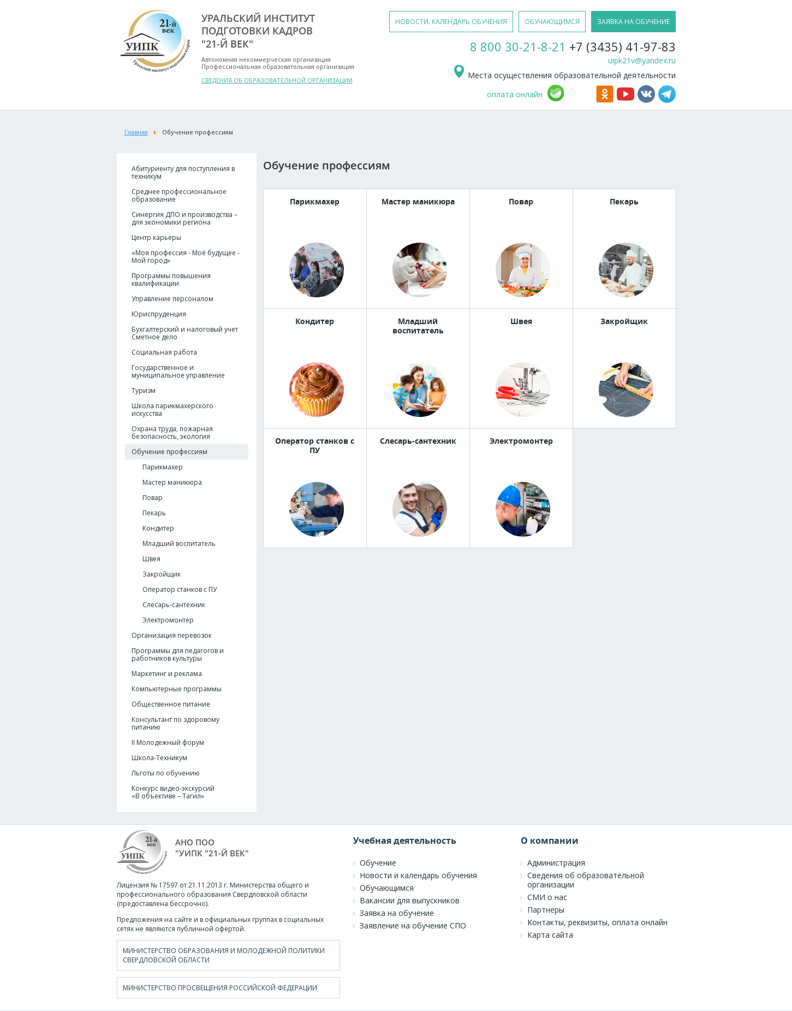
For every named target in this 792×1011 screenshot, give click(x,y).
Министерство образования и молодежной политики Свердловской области (224, 955)
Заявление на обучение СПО (413, 925)
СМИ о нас (547, 897)
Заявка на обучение (397, 913)
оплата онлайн (515, 94)
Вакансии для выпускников (410, 900)
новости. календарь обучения (451, 21)
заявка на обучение (633, 21)
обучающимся (552, 21)
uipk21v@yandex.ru (642, 60)
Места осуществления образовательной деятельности (564, 75)
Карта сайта (550, 935)
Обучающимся (387, 888)
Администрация (556, 862)
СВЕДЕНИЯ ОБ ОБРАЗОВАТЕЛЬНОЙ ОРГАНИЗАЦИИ (277, 80)
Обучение (378, 862)
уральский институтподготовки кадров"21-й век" (258, 30)
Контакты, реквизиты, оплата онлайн (597, 922)
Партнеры (545, 909)
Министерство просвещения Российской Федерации (220, 987)
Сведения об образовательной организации (585, 880)
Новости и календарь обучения (418, 875)
